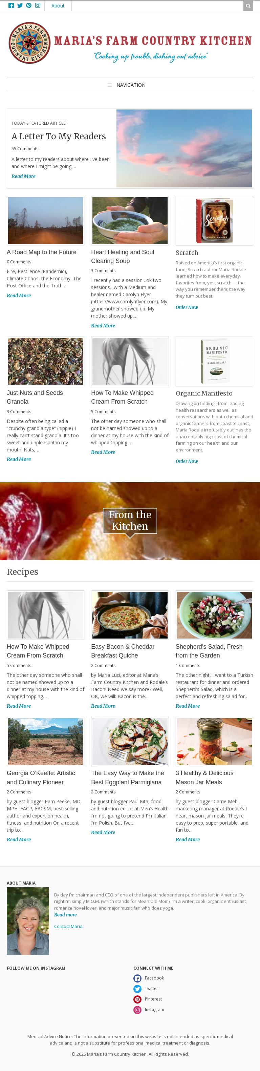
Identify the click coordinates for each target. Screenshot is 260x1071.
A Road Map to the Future (42, 252)
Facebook (154, 978)
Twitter (151, 988)
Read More (24, 176)
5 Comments (103, 412)
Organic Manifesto (204, 393)
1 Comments (188, 665)
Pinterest (153, 999)
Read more (65, 914)
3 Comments (103, 271)
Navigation (131, 85)
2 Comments (103, 665)
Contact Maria (68, 926)
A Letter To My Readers (59, 136)
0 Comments (19, 262)
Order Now (187, 307)
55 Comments (25, 148)
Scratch (187, 253)
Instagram (154, 1009)
